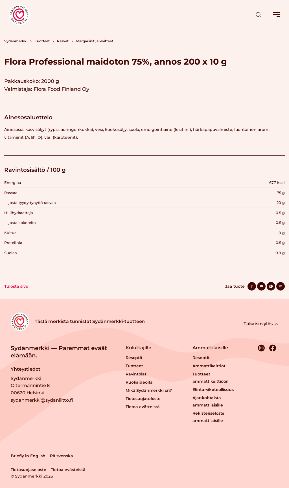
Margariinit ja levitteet (94, 41)
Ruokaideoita (139, 382)
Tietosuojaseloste (143, 398)
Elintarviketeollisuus (212, 389)
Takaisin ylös (261, 323)
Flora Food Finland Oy (61, 89)
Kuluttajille (138, 347)
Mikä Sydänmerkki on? (149, 390)
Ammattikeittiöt (208, 365)
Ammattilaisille (210, 347)
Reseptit (134, 357)
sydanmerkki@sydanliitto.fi (42, 400)
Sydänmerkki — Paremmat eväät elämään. (59, 352)
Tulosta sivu (16, 286)
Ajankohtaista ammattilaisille (207, 401)
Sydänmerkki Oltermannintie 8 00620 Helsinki (30, 385)
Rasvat (63, 41)
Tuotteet (42, 41)
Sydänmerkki (15, 41)
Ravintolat (136, 374)
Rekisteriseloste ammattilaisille (208, 417)
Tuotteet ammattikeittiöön (210, 378)
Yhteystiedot (25, 369)
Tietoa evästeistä (143, 406)
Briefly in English (28, 455)
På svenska (61, 455)
